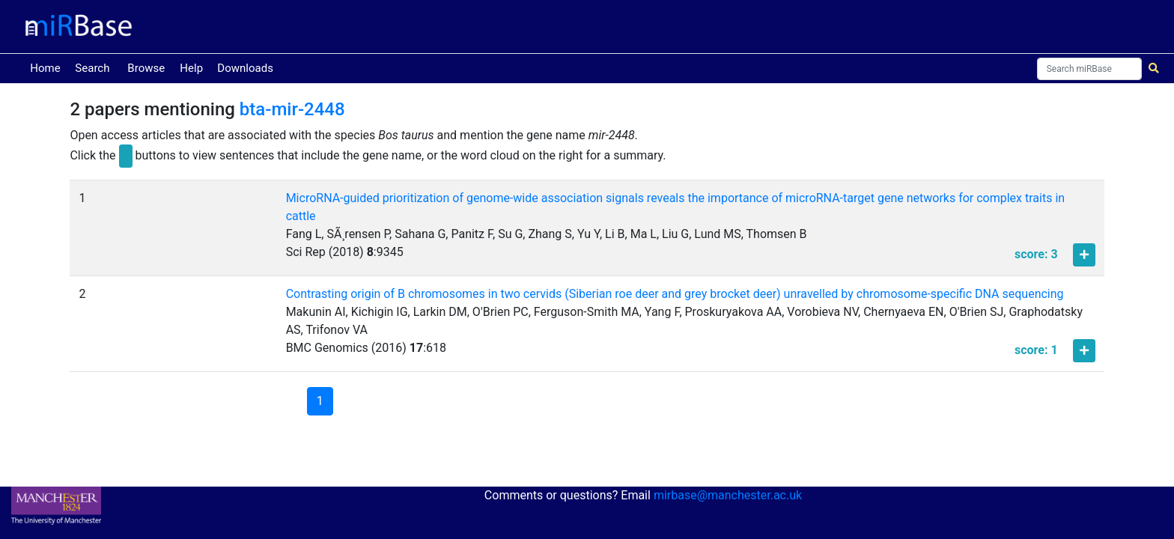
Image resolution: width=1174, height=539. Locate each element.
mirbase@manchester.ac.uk (728, 495)
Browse (146, 68)
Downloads (245, 68)
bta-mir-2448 (292, 109)
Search (92, 68)
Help (191, 68)
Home (48, 67)
